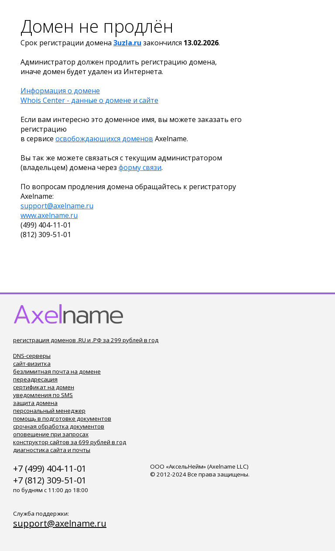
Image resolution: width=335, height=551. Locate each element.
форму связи (140, 167)
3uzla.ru (127, 43)
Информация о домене (60, 90)
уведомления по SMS (43, 395)
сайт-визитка (32, 363)
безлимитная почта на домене (57, 371)
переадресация (35, 379)
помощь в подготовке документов (62, 418)
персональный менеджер (49, 411)
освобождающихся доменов (104, 138)
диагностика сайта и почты (51, 450)
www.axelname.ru (49, 215)
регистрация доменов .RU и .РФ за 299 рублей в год (85, 340)
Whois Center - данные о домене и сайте (89, 100)
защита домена (35, 403)
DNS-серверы (32, 356)
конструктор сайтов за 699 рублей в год (69, 442)
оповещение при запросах (51, 434)
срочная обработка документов (58, 426)
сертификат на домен (43, 387)
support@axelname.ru (57, 206)
